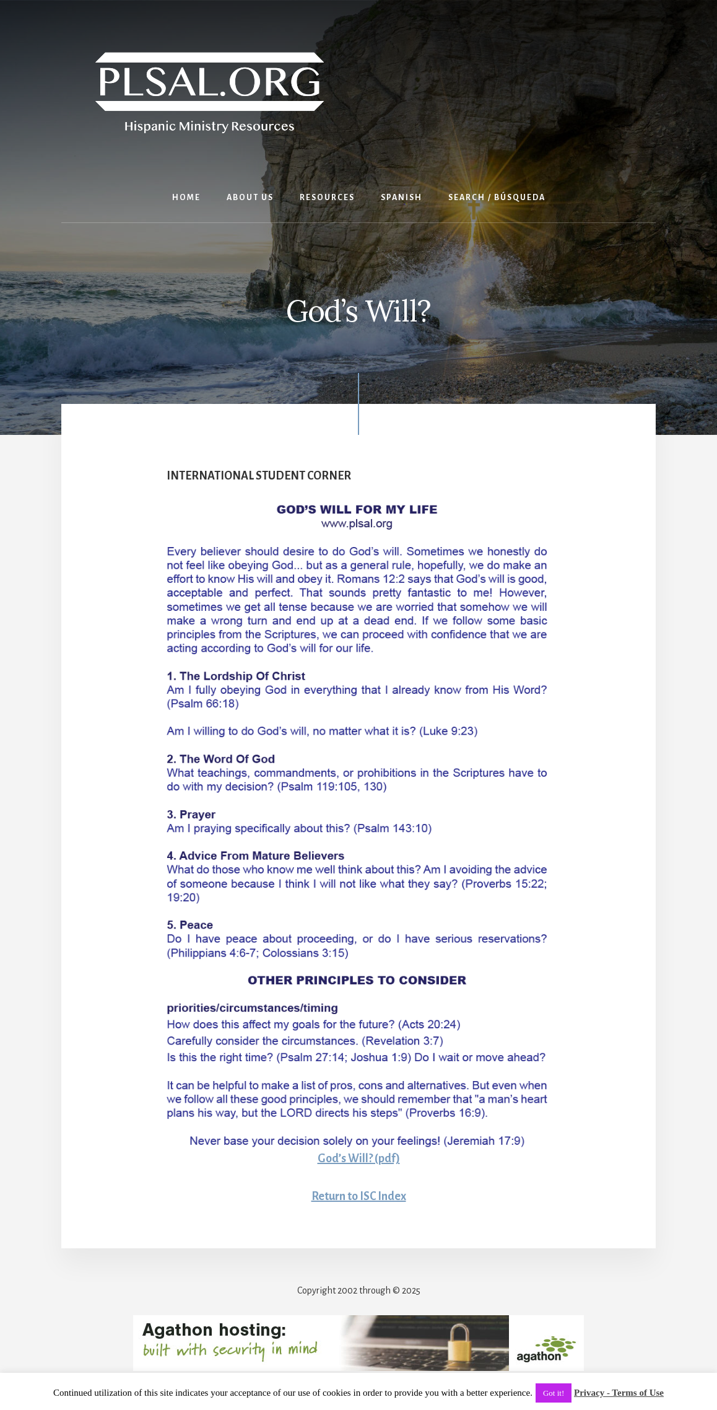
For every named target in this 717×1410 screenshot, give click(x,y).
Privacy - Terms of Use (619, 1393)
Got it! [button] (553, 1393)
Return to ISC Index (358, 1196)
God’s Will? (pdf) (359, 1158)
